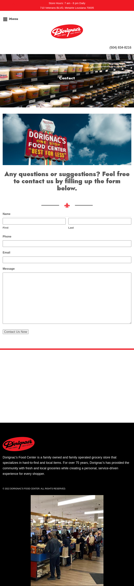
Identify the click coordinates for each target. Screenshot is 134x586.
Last (71, 227)
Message (9, 268)
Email (6, 252)
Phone (7, 236)
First (6, 227)
